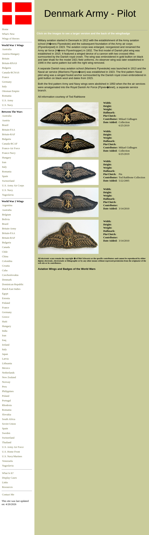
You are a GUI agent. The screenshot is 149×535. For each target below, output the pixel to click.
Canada (6, 247)
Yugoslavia (8, 194)
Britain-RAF (9, 134)
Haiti (4, 321)
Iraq (4, 340)
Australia (7, 49)
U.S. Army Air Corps (13, 185)
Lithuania (7, 363)
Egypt (5, 293)
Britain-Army (9, 228)
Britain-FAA (9, 129)
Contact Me (8, 494)
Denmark (7, 279)
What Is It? (8, 473)
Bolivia (6, 219)
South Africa (8, 419)
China (5, 256)
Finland (6, 303)
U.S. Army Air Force (13, 447)
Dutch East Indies (11, 289)
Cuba (4, 270)
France (6, 77)
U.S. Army (8, 100)
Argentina (7, 205)
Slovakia (6, 414)
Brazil (6, 125)
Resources (7, 487)
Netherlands (8, 372)
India (4, 330)
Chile (5, 251)
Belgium (6, 214)
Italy (5, 86)
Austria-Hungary (11, 54)
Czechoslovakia (10, 275)
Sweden (6, 433)
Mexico (6, 368)
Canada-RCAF (10, 143)
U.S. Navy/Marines (12, 456)
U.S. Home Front (11, 451)
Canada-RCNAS (11, 72)
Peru (4, 386)
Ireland (5, 344)
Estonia (6, 298)
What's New (8, 34)
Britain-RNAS (10, 63)
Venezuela (7, 461)
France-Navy (9, 153)
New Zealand (9, 377)
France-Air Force (11, 148)
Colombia (7, 261)
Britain (6, 58)
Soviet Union (9, 423)
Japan (5, 354)
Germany (7, 81)
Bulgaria (7, 67)
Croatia (6, 265)
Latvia (5, 358)
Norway (6, 382)
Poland (5, 396)
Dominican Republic (12, 284)
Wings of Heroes (10, 38)
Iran (4, 162)
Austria (6, 120)
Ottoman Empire (11, 91)
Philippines (8, 391)
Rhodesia (7, 405)
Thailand (6, 442)
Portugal (6, 400)
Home (5, 29)
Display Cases (9, 477)
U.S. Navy (8, 105)
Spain (5, 176)
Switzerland (8, 180)
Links (5, 482)
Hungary (7, 157)
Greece (5, 317)
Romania (7, 95)
